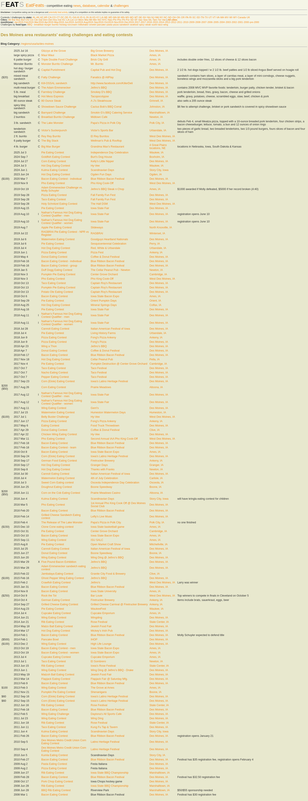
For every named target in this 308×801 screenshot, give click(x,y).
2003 (228, 22)
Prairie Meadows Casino (105, 492)
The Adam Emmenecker (56, 87)
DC (62, 17)
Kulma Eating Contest (54, 170)
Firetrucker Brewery (103, 460)
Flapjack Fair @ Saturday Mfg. (109, 678)
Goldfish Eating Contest (55, 156)
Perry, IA (154, 243)
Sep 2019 (98, 22)
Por (127, 20)
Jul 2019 (79, 22)
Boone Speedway (101, 486)
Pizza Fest (97, 252)
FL (70, 17)
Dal (40, 20)
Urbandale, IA (157, 130)
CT (58, 17)
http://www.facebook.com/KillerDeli (112, 83)
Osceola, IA (156, 482)
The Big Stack (49, 140)
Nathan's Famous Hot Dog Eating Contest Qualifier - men (61, 214)
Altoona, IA (156, 387)
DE (66, 17)
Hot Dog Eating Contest (55, 165)
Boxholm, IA (156, 156)
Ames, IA (155, 55)
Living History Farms (103, 333)
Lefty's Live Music (101, 516)
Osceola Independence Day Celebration (115, 482)
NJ (152, 17)
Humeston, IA (157, 412)
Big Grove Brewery (102, 50)
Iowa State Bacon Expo (105, 296)
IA (90, 17)
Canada (242, 17)
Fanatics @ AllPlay (102, 77)
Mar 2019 (39, 22)
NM (157, 17)
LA (101, 17)
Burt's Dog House (101, 156)
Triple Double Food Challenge (59, 59)
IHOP (94, 639)
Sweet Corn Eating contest (57, 482)
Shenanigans (99, 692)
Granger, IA (156, 465)
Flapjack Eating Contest (55, 678)
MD (110, 17)
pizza (115, 24)
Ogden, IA (155, 174)
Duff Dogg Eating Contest (56, 270)
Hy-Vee (95, 165)
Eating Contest (50, 425)
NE (140, 17)
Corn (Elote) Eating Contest (58, 381)
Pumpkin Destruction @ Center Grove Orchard (119, 363)
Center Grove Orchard (104, 274)
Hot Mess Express (52, 96)
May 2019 (59, 22)
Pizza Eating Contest (54, 195)
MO (132, 17)
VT (214, 17)
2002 (234, 22)
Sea (145, 20)
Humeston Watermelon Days (108, 412)
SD (198, 17)
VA (218, 17)
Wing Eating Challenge (55, 714)
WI (230, 17)
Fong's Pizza (98, 341)
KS (94, 17)
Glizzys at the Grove (53, 50)
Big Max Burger (50, 146)
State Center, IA (159, 621)
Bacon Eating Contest (54, 296)
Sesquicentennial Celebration (108, 243)
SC (194, 17)
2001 (240, 22)
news (77, 5)
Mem (81, 20)
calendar (103, 5)
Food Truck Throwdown (105, 425)
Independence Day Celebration (110, 152)
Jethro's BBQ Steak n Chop (107, 189)
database (89, 5)
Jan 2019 (18, 22)
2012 (173, 22)
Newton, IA (156, 117)
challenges (121, 5)
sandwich (124, 24)
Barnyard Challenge (53, 112)
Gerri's (95, 408)
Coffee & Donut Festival (105, 256)
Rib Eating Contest (52, 621)
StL (150, 20)
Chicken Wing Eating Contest (59, 434)
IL (84, 17)
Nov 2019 (118, 22)
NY (161, 17)
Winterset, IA (157, 233)
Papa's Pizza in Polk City (106, 122)
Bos (18, 20)
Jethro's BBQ (99, 87)
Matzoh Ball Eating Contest (57, 674)
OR (183, 17)
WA (222, 17)
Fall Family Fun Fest (103, 195)
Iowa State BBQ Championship (110, 772)
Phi (114, 20)
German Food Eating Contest (59, 460)
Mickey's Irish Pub (102, 630)
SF (135, 20)
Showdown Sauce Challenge (58, 106)
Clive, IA (154, 430)
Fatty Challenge (50, 77)
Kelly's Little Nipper (102, 161)
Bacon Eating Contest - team (58, 447)
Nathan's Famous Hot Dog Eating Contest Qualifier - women (61, 221)
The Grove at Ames (102, 687)
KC (63, 20)
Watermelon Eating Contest (58, 239)
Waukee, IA (156, 152)
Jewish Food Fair (101, 626)
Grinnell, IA (156, 100)
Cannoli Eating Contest (55, 328)
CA (49, 17)
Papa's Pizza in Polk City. (106, 522)
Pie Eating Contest (52, 152)
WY (235, 17)
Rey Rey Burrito (51, 136)
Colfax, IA (155, 305)
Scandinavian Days (102, 170)
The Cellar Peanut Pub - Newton (110, 270)
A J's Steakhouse (101, 100)
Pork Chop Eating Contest (57, 781)
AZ (41, 17)
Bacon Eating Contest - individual (61, 178)
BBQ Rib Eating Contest (56, 790)
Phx (119, 20)
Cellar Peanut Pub (102, 359)
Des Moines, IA (158, 50)
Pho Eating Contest (53, 183)
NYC (104, 20)
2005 (215, 22)
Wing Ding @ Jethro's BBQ (107, 557)
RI (190, 17)
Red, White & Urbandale (105, 248)
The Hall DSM (99, 203)
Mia (86, 20)
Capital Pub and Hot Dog (106, 69)
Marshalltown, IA (159, 112)
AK (37, 17)
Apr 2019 (49, 22)
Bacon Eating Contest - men (58, 648)
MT (136, 17)
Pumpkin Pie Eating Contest (58, 274)
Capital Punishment (53, 69)
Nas (110, 20)
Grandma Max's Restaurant (107, 146)
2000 (246, 22)
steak (148, 24)
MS (127, 17)
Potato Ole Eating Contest (57, 291)
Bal (13, 20)
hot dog (63, 24)
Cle (36, 20)
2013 (167, 22)
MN (122, 17)
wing (165, 24)
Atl (9, 20)
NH (148, 17)
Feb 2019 (29, 22)
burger (48, 24)
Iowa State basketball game (107, 526)
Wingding (96, 617)
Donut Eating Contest (54, 256)
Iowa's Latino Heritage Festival (109, 381)
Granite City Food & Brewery (108, 573)
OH (174, 17)
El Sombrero (98, 661)
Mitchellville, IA (158, 544)
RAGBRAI (97, 233)
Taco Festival (99, 368)
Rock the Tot (48, 595)
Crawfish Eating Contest (56, 582)
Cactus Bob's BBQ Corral (106, 106)
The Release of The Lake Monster (61, 522)
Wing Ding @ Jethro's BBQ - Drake (112, 670)
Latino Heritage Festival (105, 741)
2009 (191, 22)
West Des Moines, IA (162, 136)
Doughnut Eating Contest (56, 486)
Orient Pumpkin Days (104, 300)
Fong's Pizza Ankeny (103, 337)
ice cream (72, 24)
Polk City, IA (156, 122)
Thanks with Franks (103, 469)
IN (87, 17)
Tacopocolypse (100, 96)
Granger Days (99, 465)
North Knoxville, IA (160, 227)
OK (178, 17)
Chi (27, 20)
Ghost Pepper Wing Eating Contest (62, 578)
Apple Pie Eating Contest (56, 227)
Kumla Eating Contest (54, 755)
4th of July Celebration (104, 478)
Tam (155, 20)
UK (248, 17)
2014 (161, 22)
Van (164, 20)
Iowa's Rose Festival (103, 665)
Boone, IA (155, 486)
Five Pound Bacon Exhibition (58, 561)
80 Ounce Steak (51, 100)
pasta (109, 24)
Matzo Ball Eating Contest (57, 626)
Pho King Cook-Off (102, 183)
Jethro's (95, 582)
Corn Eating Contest (53, 161)
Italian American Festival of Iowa (110, 328)
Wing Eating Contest (53, 408)
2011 (179, 22)
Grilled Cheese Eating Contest (59, 604)
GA (74, 17)
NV (144, 17)
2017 (137, 22)
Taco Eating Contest (53, 199)
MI (118, 17)
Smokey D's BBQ (101, 92)
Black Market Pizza (102, 55)
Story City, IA (157, 755)
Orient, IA (155, 300)
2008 (197, 22)
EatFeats (35, 5)
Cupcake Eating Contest (56, 613)
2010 (185, 22)
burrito (55, 24)
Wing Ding (97, 718)
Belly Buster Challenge (55, 416)
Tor (159, 20)
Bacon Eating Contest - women (60, 652)
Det (50, 20)
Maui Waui (47, 55)
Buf (23, 20)
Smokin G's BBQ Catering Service (111, 112)
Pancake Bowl (50, 639)
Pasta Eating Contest (54, 763)
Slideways (97, 227)
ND (169, 17)
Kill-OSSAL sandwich (54, 83)
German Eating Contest (55, 600)
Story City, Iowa (158, 170)
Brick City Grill (99, 59)
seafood (134, 24)
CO (54, 17)
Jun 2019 (69, 22)
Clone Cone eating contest (57, 526)
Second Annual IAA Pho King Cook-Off (114, 438)
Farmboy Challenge (53, 92)
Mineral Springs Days (104, 305)
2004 (222, 22)
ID (81, 17)
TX (206, 17)
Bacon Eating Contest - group (59, 265)
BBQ (29, 24)
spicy (141, 24)
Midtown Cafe (99, 117)
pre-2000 (254, 22)
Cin (32, 20)
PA (187, 17)
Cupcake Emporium (103, 613)
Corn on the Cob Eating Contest (60, 492)
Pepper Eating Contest (55, 376)
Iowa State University (103, 591)
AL (34, 17)
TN (202, 17)
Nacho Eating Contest (54, 372)
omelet (92, 24)
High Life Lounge (101, 643)
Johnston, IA (157, 106)
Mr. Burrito (97, 64)
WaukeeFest (98, 608)
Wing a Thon (49, 346)
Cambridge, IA (158, 274)
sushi (154, 24)
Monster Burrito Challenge (57, 64)
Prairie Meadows (101, 387)
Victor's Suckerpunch (54, 130)
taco (160, 24)
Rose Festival (99, 621)
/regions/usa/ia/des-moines (37, 43)
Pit (123, 20)
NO (99, 20)
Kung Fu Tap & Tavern (104, 727)
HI (78, 17)
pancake (101, 24)
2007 (203, 22)
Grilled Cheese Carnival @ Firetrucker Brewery (119, 604)
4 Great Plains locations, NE (158, 147)
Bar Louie (96, 595)
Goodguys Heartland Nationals (109, 239)
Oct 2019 (108, 22)
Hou (55, 20)
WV (226, 17)
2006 (210, 22)
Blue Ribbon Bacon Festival (107, 178)
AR (45, 17)
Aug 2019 (88, 22)
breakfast (38, 24)
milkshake (83, 24)
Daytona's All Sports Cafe (106, 714)
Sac (140, 20)
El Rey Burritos (100, 136)
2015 (155, 22)
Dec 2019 (129, 22)
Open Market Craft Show (106, 544)
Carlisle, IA (156, 478)
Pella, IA (154, 359)
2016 (149, 22)
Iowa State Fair (100, 208)
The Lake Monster (52, 122)
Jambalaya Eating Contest (57, 573)
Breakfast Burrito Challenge (58, 117)
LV (76, 20)
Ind (59, 20)
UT (210, 17)
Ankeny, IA (155, 252)
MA (114, 17)
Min (95, 20)
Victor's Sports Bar (102, 130)
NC (165, 17)
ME (106, 17)
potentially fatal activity (58, 12)
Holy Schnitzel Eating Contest (59, 203)
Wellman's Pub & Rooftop (106, 140)
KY (98, 17)
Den (45, 20)
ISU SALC (97, 540)
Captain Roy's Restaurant (106, 283)
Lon (72, 20)
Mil (90, 20)
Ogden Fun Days (101, 174)
